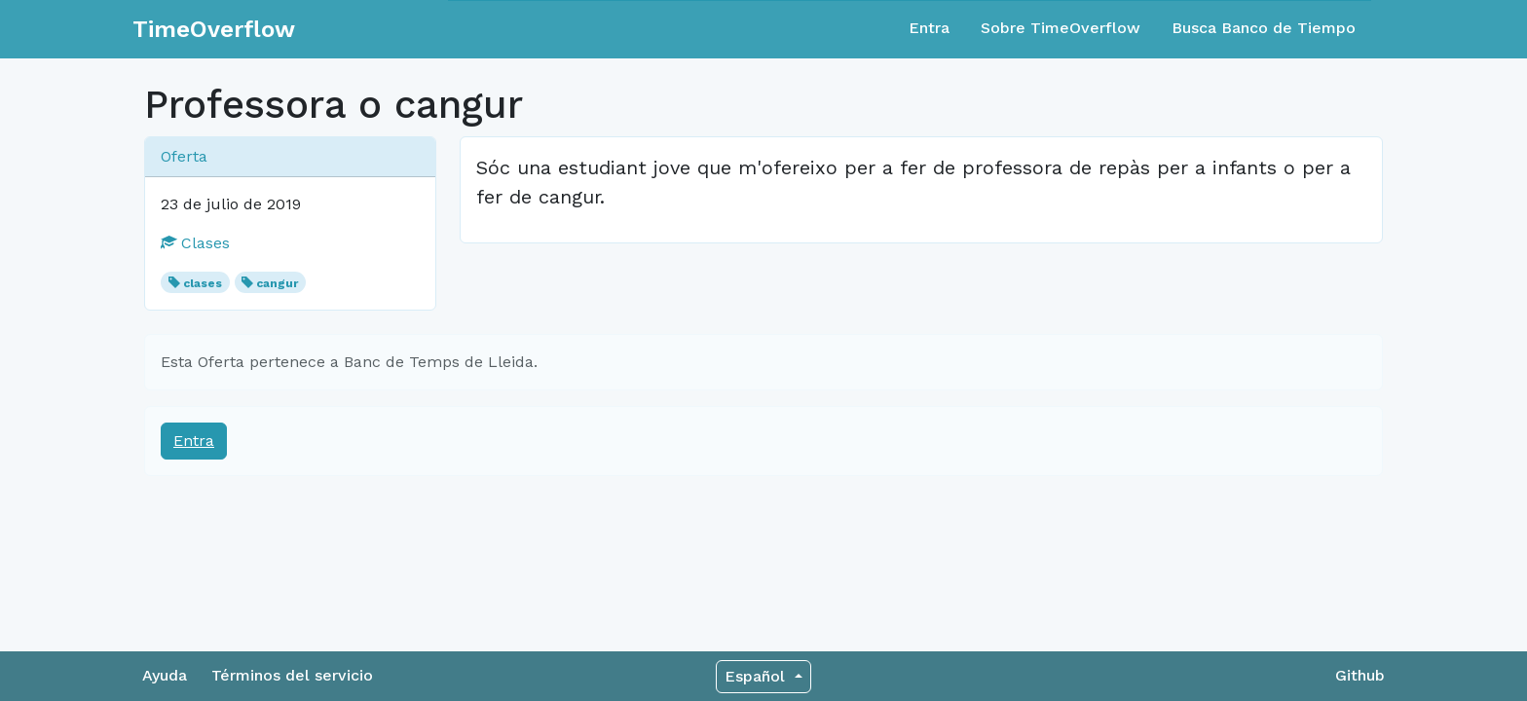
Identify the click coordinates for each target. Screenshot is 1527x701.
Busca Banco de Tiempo (1264, 27)
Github (1360, 675)
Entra (929, 27)
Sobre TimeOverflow (1060, 27)
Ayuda (164, 675)
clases (202, 283)
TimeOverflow (213, 29)
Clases (195, 243)
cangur (277, 283)
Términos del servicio (292, 675)
